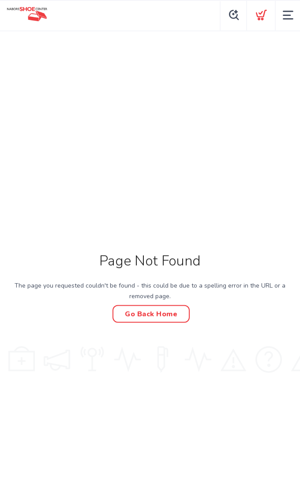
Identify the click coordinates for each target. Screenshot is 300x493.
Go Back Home (151, 314)
